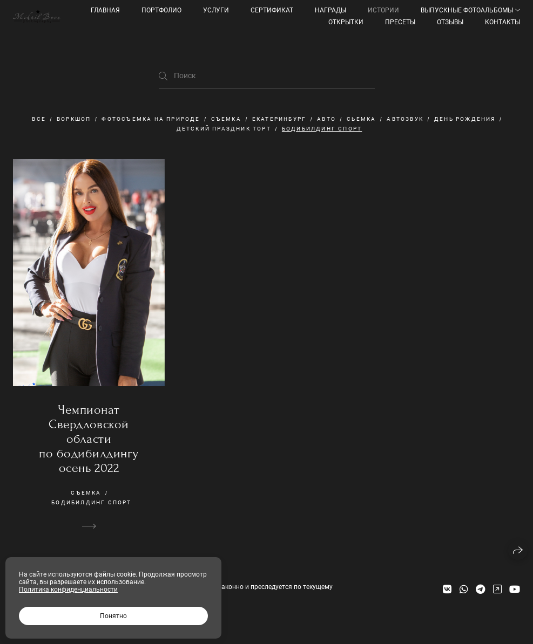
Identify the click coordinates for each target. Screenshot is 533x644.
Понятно (113, 616)
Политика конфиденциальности (68, 589)
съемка (226, 119)
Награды (330, 10)
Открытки (345, 22)
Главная (105, 10)
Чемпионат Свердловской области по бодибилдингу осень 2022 (88, 438)
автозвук (405, 119)
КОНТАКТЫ (502, 22)
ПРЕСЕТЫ (400, 22)
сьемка (361, 119)
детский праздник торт (224, 129)
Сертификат (272, 10)
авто (326, 119)
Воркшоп (74, 119)
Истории (383, 10)
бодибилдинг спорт (322, 129)
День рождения (465, 119)
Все (39, 119)
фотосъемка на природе (151, 119)
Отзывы (450, 22)
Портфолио (161, 10)
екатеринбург (279, 119)
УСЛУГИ (216, 10)
